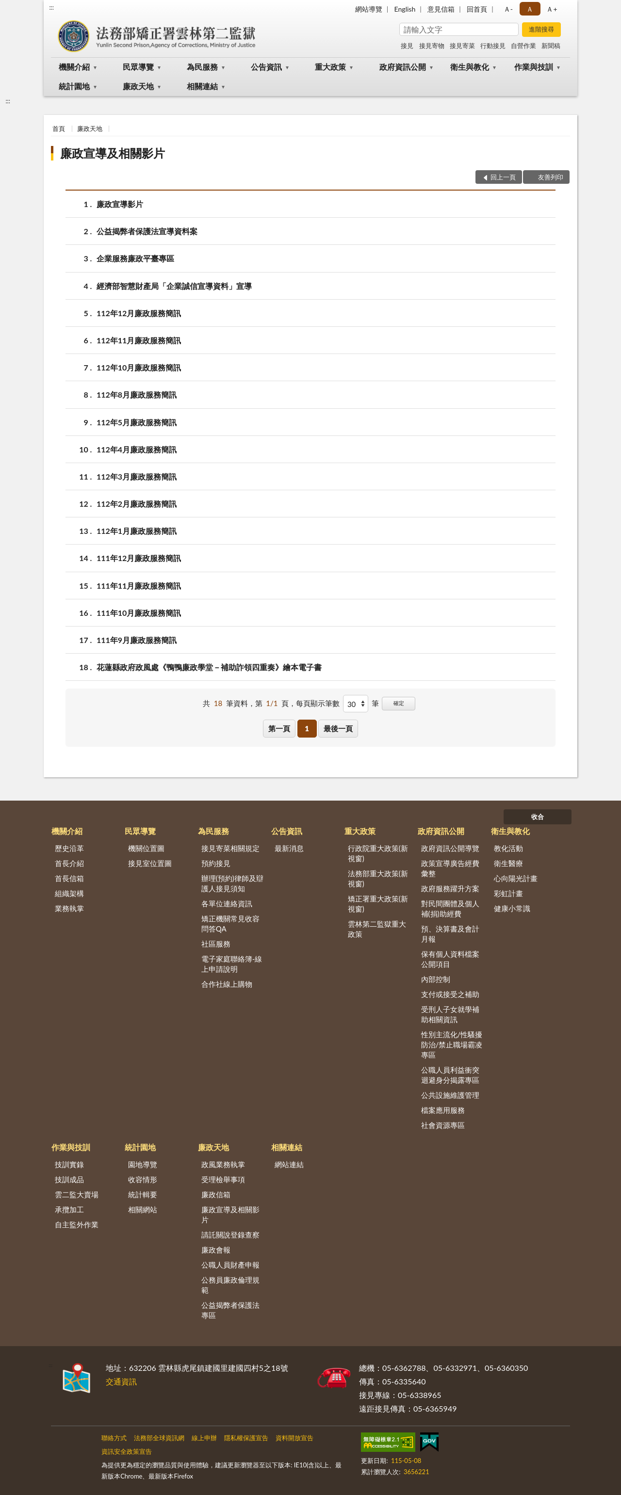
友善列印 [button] (550, 177)
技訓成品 (69, 1179)
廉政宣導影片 (120, 203)
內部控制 (435, 979)
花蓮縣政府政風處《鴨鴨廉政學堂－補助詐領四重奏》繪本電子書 (209, 667)
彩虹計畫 (508, 893)
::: (51, 7)
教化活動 (508, 848)
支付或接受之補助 (450, 994)
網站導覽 (368, 9)
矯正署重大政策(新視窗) (378, 903)
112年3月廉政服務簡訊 (137, 476)
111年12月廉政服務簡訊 (139, 557)
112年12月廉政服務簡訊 (139, 313)
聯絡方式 (114, 1438)
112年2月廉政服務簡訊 (137, 503)
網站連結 (289, 1164)
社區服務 (215, 943)
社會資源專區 (443, 1125)
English (405, 9)
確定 (398, 703)
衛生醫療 (508, 863)
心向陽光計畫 (516, 878)
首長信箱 (69, 878)
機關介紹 (74, 66)
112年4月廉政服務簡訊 (137, 449)
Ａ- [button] (508, 9)
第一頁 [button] (279, 728)
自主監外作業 (76, 1224)
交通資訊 (121, 1381)
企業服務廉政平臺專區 (135, 258)
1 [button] (307, 728)
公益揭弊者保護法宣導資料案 (147, 231)
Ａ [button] (529, 9)
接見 (407, 45)
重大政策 (330, 66)
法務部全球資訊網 (159, 1438)
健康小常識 (512, 908)
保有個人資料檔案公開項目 (450, 958)
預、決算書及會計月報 (450, 933)
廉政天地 (138, 86)
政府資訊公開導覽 (450, 848)
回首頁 (477, 9)
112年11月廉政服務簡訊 (139, 340)
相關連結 (202, 86)
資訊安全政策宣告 (126, 1451)
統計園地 (74, 86)
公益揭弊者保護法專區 (230, 1310)
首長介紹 (69, 863)
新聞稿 (550, 45)
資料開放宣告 (294, 1438)
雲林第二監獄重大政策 (377, 928)
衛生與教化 (469, 66)
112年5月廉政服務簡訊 (137, 422)
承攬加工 (69, 1209)
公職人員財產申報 (230, 1264)
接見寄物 (431, 45)
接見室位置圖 (150, 863)
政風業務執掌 (223, 1164)
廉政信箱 (215, 1194)
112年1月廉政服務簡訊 (137, 530)
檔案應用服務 (443, 1110)
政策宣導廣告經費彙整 (450, 868)
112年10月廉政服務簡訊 (139, 367)
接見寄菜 (462, 45)
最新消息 (289, 848)
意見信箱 (441, 9)
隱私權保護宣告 (246, 1438)
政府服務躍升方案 (450, 888)
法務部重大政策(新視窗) (378, 878)
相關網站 (142, 1209)
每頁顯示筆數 (318, 703)
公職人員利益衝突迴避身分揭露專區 (450, 1074)
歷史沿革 (69, 848)
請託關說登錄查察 (230, 1234)
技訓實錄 (69, 1164)
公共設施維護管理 (450, 1095)
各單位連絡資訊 (226, 903)
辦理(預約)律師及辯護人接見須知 (232, 883)
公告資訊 (266, 66)
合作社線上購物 (226, 984)
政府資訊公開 (402, 66)
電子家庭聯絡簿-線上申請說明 (231, 963)
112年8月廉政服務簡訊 (137, 394)
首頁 (58, 128)
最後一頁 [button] (338, 728)
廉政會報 (215, 1249)
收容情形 (142, 1179)
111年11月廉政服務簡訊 (139, 585)
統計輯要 (142, 1194)
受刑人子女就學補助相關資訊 (450, 1014)
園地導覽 (142, 1164)
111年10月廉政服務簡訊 (139, 612)
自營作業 (523, 45)
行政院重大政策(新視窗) (378, 853)
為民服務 (202, 66)
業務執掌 (69, 908)
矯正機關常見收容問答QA (230, 923)
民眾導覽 (138, 66)
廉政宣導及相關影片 (112, 153)
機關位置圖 (146, 848)
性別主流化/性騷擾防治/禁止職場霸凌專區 (452, 1044)
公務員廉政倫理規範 (230, 1284)
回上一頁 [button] (503, 177)
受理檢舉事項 (223, 1179)
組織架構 (69, 893)
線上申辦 (204, 1438)
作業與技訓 (533, 66)
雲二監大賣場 (76, 1194)
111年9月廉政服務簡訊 (137, 639)
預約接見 (215, 863)
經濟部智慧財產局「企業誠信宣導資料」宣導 (174, 285)
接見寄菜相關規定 (230, 848)
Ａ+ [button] (551, 9)
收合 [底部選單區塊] (537, 816)
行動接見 (493, 45)
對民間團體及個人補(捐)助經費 (450, 908)
